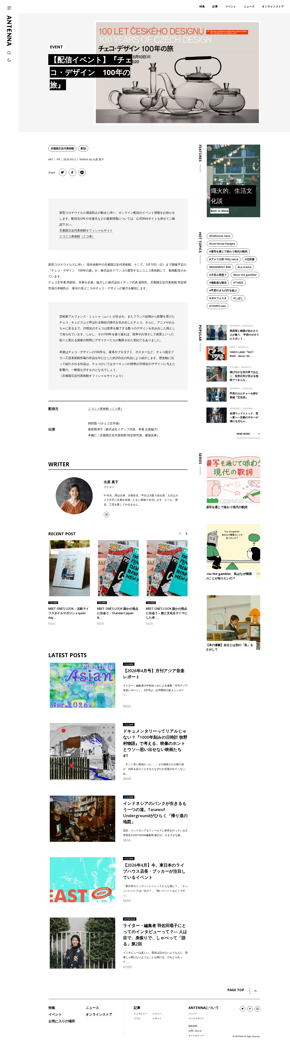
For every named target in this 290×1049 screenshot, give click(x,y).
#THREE (238, 282)
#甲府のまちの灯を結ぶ (223, 290)
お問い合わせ (195, 1030)
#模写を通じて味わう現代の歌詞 (228, 251)
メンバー (192, 1013)
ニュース (92, 1007)
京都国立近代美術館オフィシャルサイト (86, 230)
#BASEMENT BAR (220, 267)
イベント (55, 1014)
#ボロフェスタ (218, 298)
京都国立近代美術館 (62, 148)
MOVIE (127, 778)
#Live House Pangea (222, 243)
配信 (83, 148)
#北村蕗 (249, 259)
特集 (51, 1007)
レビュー (157, 1013)
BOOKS (51, 623)
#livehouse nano (219, 236)
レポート (157, 1018)
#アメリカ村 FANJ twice (223, 259)
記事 (137, 1007)
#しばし (238, 298)
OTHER (127, 966)
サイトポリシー (196, 1035)
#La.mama (244, 267)
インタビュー (140, 1013)
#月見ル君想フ (218, 275)
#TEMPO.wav (217, 306)
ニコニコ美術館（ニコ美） (77, 236)
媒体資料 (192, 1026)
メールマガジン (196, 1018)
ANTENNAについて (203, 1007)
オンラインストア (99, 1014)
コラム (137, 1018)
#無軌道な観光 (218, 282)
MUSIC (127, 706)
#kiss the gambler (245, 275)
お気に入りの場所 (61, 1021)
